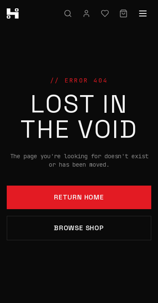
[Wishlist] (104, 13)
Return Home (79, 197)
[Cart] (123, 13)
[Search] (67, 13)
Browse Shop (79, 227)
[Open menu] (142, 13)
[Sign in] (86, 13)
